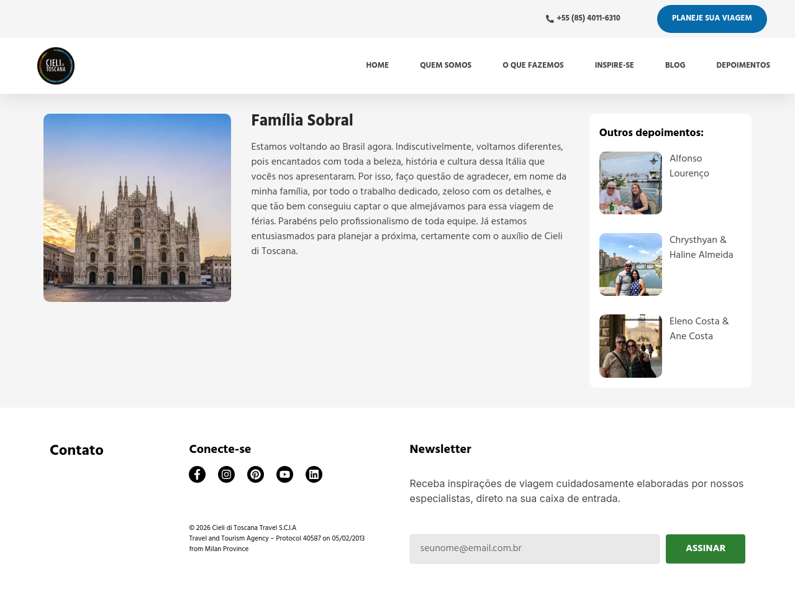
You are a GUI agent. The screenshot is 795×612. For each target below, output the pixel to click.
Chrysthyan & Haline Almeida (702, 247)
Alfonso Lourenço (689, 166)
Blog (675, 65)
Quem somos (445, 65)
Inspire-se (614, 65)
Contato (77, 451)
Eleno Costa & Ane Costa (699, 329)
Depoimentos (743, 65)
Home (377, 65)
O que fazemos (532, 65)
